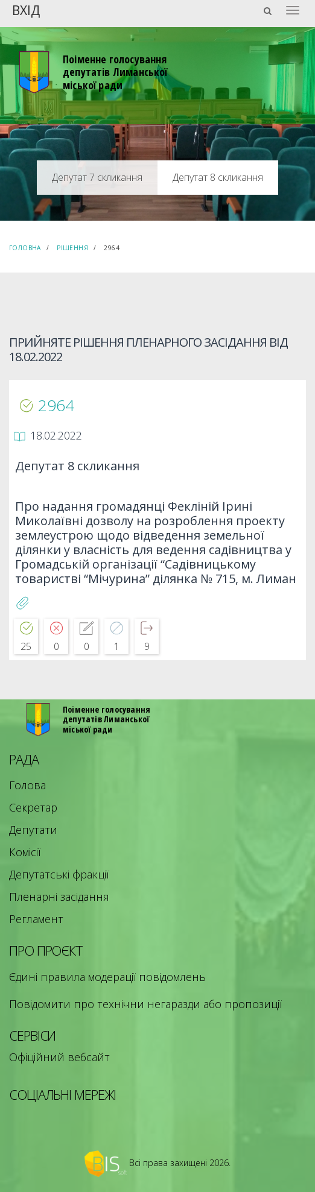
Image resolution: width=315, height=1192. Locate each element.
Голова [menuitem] (27, 785)
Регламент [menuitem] (36, 919)
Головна (25, 248)
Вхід (26, 9)
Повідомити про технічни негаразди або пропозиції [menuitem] (145, 1004)
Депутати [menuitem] (33, 829)
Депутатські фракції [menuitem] (59, 874)
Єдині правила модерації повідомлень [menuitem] (107, 977)
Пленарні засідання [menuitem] (59, 896)
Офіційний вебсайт (59, 1057)
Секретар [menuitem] (33, 807)
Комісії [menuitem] (24, 852)
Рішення (72, 248)
